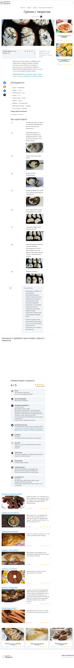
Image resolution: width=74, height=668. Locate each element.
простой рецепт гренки (30, 74)
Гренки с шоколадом (10, 550)
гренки (28, 323)
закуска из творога (37, 76)
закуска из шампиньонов (24, 76)
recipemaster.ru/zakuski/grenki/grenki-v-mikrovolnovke (29, 428)
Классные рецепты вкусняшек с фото (5, 2)
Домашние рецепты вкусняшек (7, 656)
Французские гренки (10, 531)
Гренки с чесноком (9, 568)
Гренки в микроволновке (12, 494)
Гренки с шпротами (10, 587)
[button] (72, 3)
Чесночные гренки (9, 608)
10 (34, 53)
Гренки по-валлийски (10, 512)
